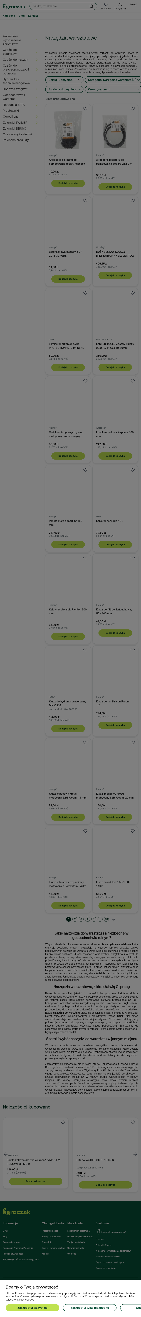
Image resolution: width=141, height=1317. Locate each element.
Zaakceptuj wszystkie (33, 1307)
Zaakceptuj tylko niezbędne (90, 1307)
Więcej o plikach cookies (20, 1299)
